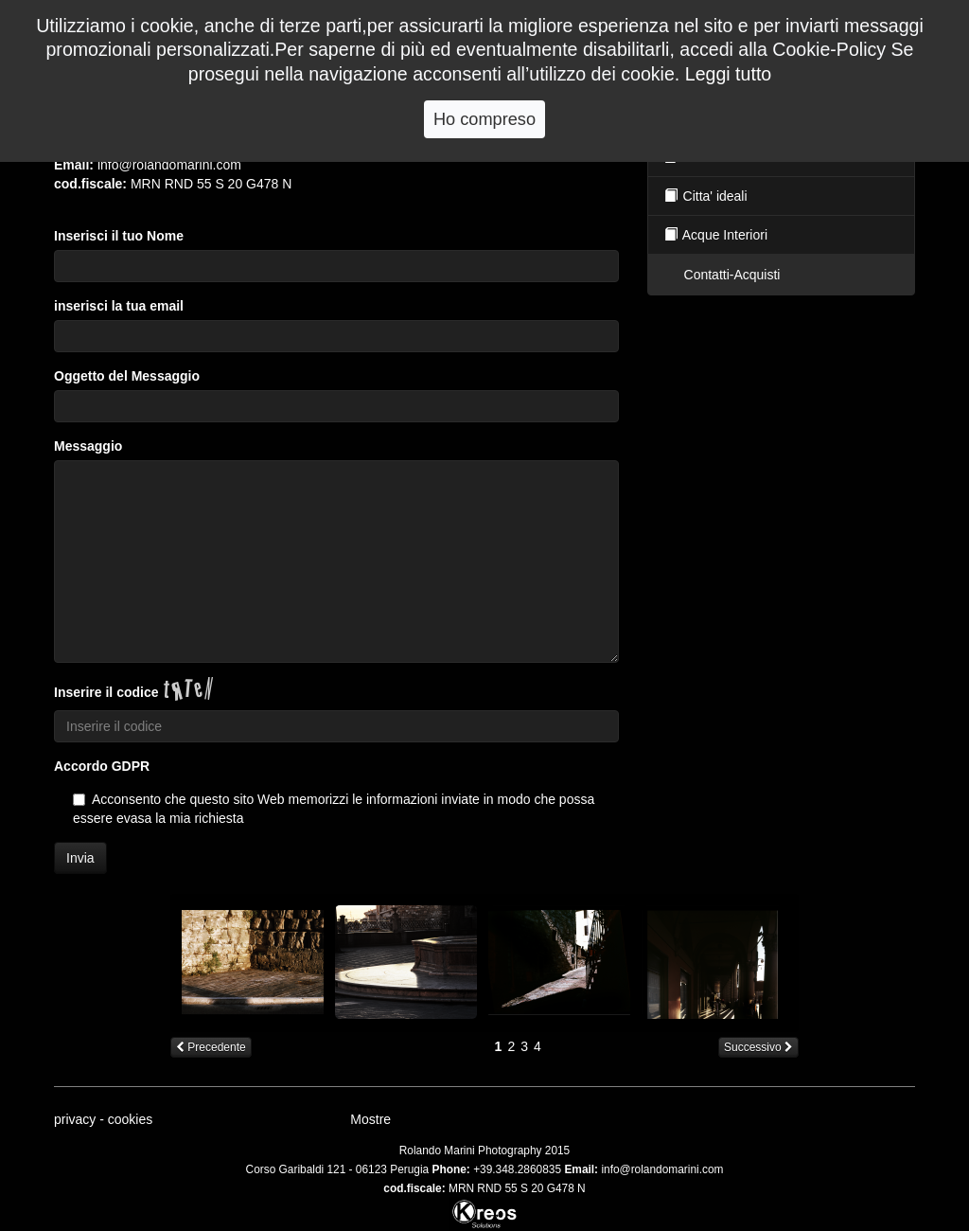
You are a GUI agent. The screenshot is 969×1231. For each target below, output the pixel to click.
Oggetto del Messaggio (127, 376)
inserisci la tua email (119, 305)
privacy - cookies (103, 1119)
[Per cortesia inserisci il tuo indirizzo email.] (336, 336)
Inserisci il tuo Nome (119, 235)
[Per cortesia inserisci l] (336, 406)
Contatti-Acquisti (730, 274)
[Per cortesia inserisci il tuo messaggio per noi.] (336, 561)
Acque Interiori (714, 234)
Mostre (370, 1119)
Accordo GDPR (102, 766)
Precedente (211, 1047)
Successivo (758, 1047)
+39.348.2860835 (517, 1169)
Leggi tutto (728, 73)
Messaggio (88, 446)
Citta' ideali (705, 196)
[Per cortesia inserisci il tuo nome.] (336, 266)
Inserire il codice (106, 692)
